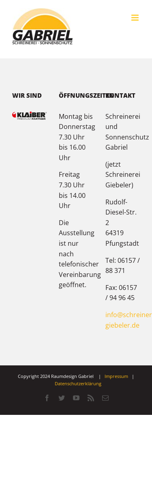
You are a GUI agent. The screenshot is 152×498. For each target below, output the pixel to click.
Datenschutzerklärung (78, 383)
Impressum (116, 376)
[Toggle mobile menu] (135, 17)
